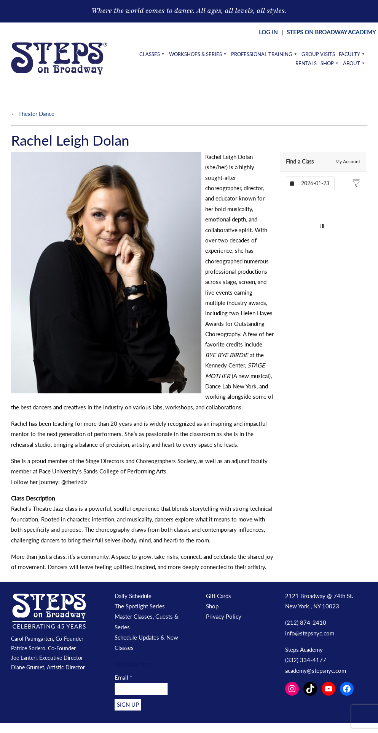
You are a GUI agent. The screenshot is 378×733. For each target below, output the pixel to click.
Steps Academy (304, 649)
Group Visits (318, 54)
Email (123, 677)
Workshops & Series (198, 54)
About (354, 63)
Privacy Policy (223, 616)
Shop (330, 63)
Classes (152, 54)
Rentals (306, 63)
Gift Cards (218, 595)
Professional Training (264, 54)
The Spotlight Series (140, 606)
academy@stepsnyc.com (315, 670)
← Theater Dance (32, 113)
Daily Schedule (133, 595)
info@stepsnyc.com (309, 633)
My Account (347, 161)
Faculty (352, 54)
